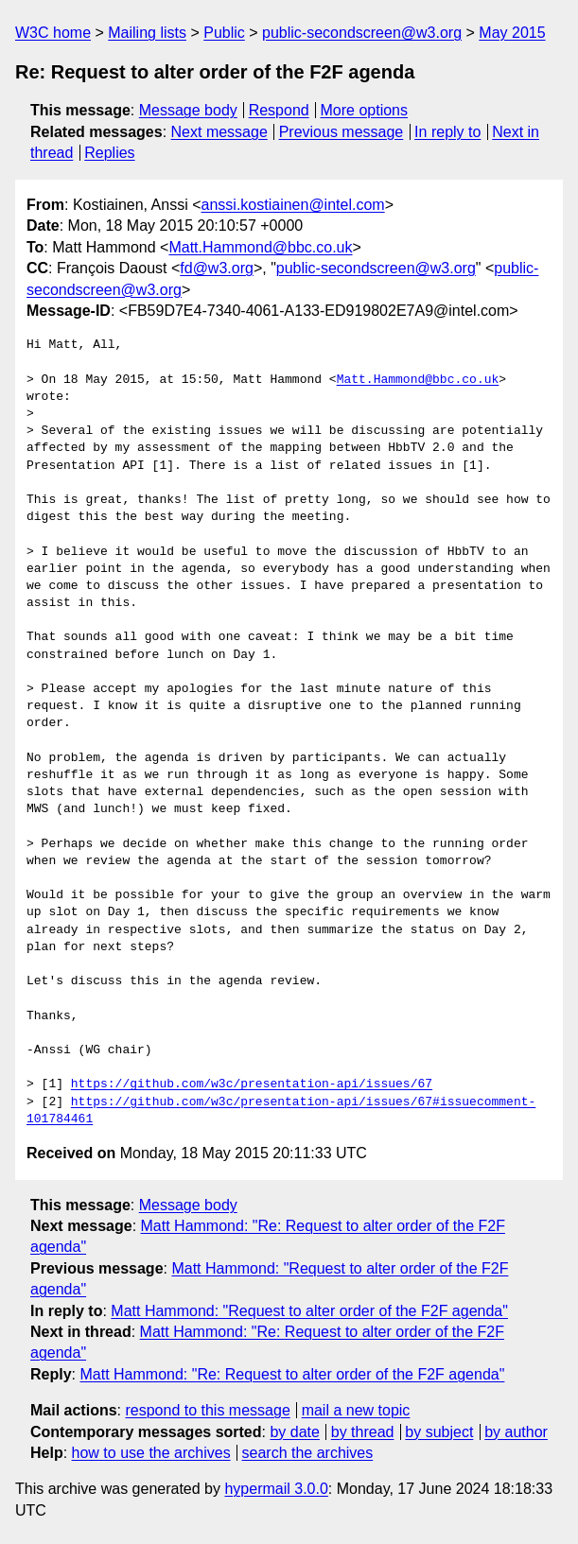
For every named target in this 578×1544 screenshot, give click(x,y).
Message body (188, 110)
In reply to (447, 132)
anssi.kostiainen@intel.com (293, 205)
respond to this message (207, 1410)
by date (294, 1432)
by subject (439, 1432)
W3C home (53, 33)
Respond (279, 110)
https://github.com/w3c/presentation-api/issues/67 (251, 1084)
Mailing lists (147, 33)
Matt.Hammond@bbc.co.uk (260, 247)
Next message (219, 132)
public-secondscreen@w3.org (362, 33)
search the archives (308, 1453)
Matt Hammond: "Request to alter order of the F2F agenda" (309, 1311)
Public (224, 33)
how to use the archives (151, 1453)
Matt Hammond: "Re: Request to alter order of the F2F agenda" (291, 1374)
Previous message (341, 132)
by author (516, 1432)
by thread (362, 1432)
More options (365, 110)
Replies (109, 153)
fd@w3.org (217, 268)
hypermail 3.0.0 (275, 1489)
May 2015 (512, 33)
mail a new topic (356, 1410)
